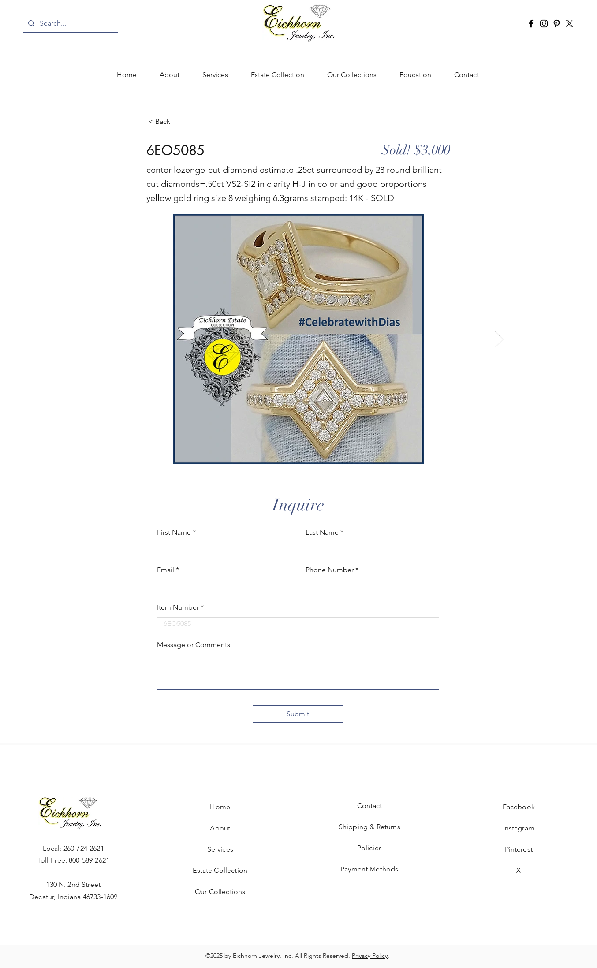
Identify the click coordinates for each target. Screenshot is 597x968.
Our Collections (220, 891)
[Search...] (70, 23)
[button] (215, 75)
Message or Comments (193, 644)
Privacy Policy (370, 956)
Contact (369, 805)
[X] (569, 24)
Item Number (178, 607)
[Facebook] (531, 24)
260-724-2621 (83, 848)
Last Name (322, 532)
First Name (174, 532)
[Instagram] (544, 24)
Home (220, 807)
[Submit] (298, 714)
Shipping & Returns (369, 827)
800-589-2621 (89, 860)
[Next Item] (499, 339)
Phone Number (330, 569)
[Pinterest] (557, 24)
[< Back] (178, 121)
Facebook (519, 807)
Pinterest (519, 849)
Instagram (518, 828)
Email (165, 569)
